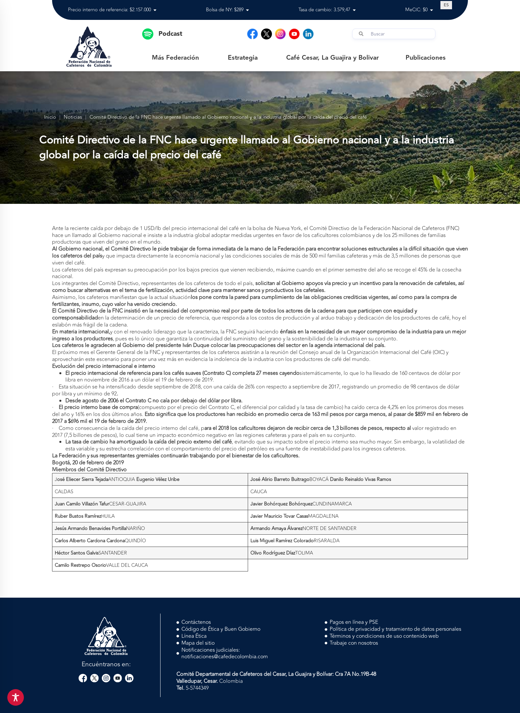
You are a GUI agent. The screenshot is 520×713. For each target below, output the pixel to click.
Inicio (50, 117)
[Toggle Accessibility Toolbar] (16, 697)
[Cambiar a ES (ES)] (446, 5)
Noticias (73, 117)
